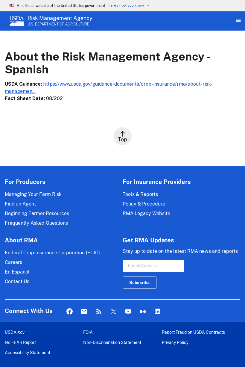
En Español (17, 272)
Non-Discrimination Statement (112, 342)
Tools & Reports (140, 194)
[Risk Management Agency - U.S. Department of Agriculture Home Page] (60, 21)
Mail (84, 311)
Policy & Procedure (144, 204)
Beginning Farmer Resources (37, 213)
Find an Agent (20, 204)
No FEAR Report (20, 342)
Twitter (113, 311)
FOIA (88, 332)
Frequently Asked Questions (36, 223)
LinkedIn (157, 311)
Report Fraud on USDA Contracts (193, 332)
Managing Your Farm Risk (33, 194)
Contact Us (17, 281)
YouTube (128, 311)
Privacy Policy (175, 342)
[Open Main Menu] (238, 21)
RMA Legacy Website (146, 213)
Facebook (69, 311)
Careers (13, 262)
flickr (143, 311)
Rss (99, 311)
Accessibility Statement (27, 352)
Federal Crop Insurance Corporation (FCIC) (52, 253)
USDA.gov (15, 332)
